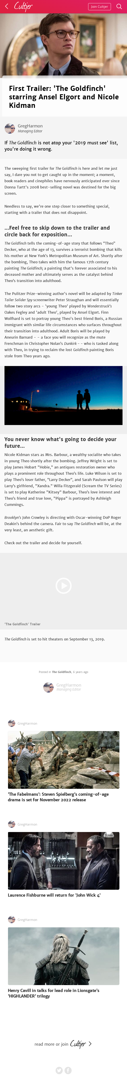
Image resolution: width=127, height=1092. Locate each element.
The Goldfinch (61, 672)
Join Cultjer (99, 7)
